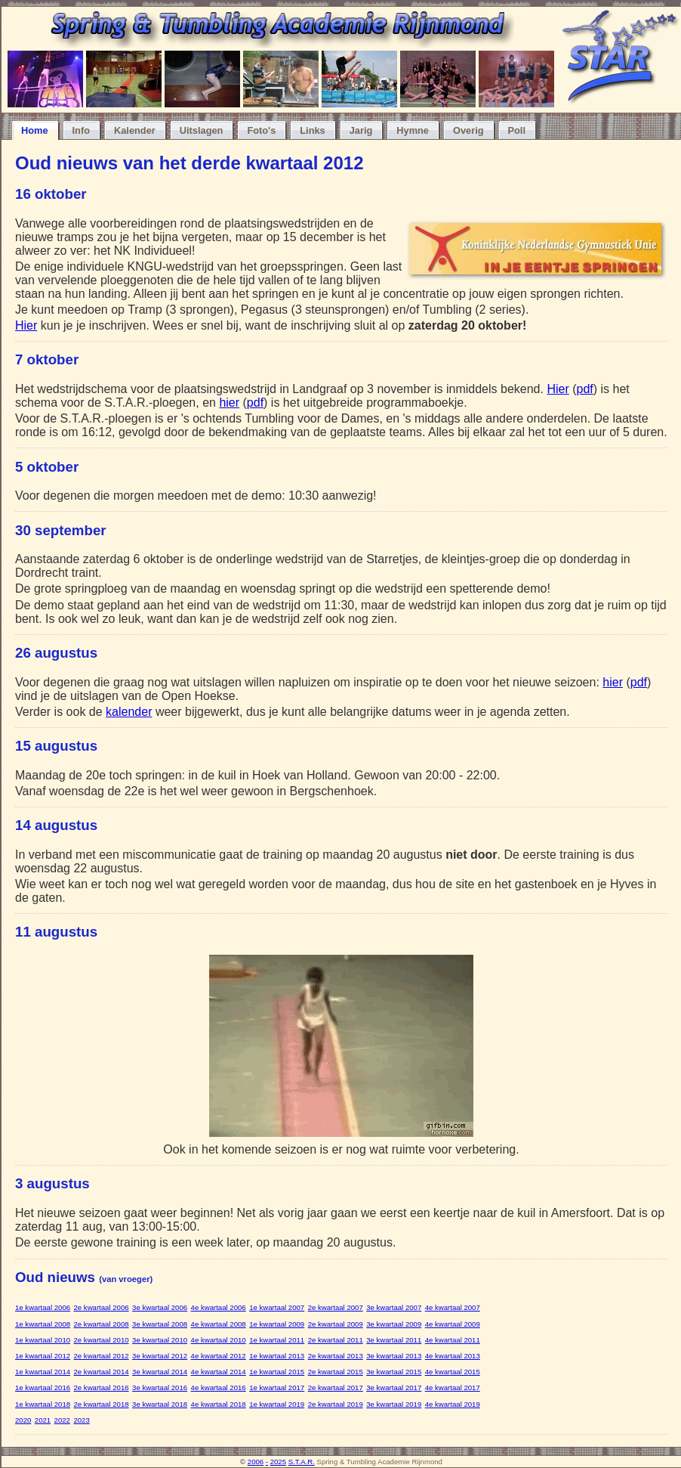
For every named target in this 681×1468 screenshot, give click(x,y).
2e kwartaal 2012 (101, 1356)
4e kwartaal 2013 (452, 1356)
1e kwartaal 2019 (276, 1404)
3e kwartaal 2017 (393, 1387)
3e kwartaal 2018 (159, 1404)
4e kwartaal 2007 (452, 1307)
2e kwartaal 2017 (335, 1387)
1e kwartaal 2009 (276, 1324)
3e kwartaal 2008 (159, 1324)
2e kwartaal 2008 (101, 1324)
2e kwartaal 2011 (335, 1340)
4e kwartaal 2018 (218, 1404)
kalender (129, 711)
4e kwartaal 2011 (452, 1340)
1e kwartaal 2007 (276, 1307)
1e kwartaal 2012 (42, 1356)
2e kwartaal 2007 (335, 1307)
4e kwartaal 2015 (452, 1371)
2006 (255, 1461)
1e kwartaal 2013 (276, 1356)
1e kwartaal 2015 (276, 1371)
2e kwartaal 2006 (101, 1307)
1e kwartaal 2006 (42, 1307)
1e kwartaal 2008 (42, 1324)
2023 (81, 1420)
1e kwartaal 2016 (42, 1387)
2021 (43, 1420)
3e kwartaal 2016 (159, 1387)
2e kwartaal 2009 (335, 1324)
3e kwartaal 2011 (393, 1340)
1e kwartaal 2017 (276, 1387)
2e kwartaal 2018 (101, 1404)
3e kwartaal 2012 (159, 1356)
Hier (26, 325)
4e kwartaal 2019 (452, 1404)
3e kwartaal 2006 (159, 1307)
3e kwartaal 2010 (159, 1340)
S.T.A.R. (301, 1461)
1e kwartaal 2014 (42, 1371)
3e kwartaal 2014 (159, 1371)
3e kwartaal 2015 (393, 1371)
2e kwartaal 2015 (335, 1371)
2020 (23, 1420)
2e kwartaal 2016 (101, 1387)
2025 (278, 1461)
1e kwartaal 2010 (42, 1340)
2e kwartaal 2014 (101, 1371)
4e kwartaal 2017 (452, 1387)
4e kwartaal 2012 (218, 1356)
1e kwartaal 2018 (42, 1404)
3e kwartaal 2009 (393, 1324)
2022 (62, 1420)
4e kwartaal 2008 (218, 1324)
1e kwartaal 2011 (276, 1340)
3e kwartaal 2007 (393, 1307)
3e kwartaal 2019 (393, 1404)
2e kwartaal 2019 (335, 1404)
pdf (585, 388)
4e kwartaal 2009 (452, 1324)
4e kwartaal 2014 (218, 1371)
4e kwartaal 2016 (218, 1387)
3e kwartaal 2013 (393, 1356)
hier (229, 402)
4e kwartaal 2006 (218, 1307)
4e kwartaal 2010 (218, 1340)
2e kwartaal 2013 (335, 1356)
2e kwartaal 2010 (101, 1340)
